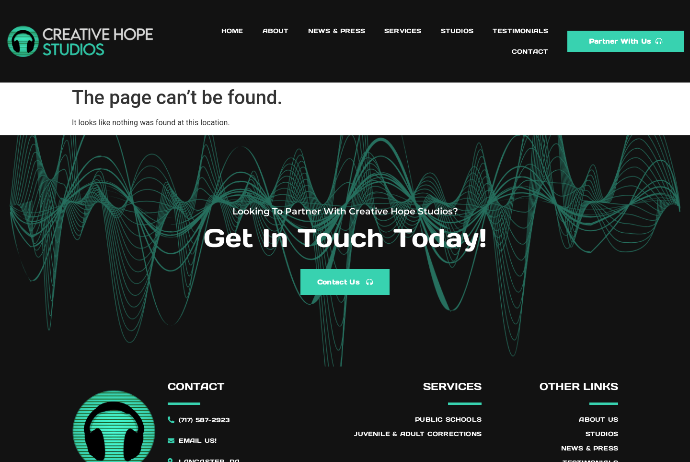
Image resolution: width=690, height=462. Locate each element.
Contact (530, 51)
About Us (598, 419)
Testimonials (520, 31)
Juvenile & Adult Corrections (418, 434)
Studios (457, 31)
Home (232, 31)
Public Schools (448, 419)
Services (403, 31)
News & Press (336, 31)
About (276, 31)
